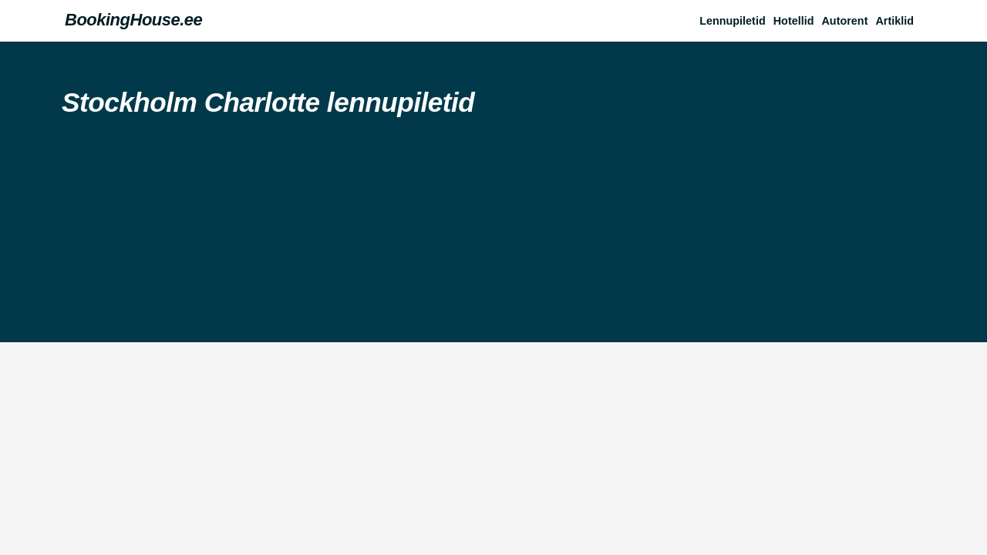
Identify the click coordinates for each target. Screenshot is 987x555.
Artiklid (894, 21)
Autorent (844, 21)
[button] (898, 21)
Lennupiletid (732, 21)
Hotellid (793, 21)
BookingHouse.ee (133, 19)
